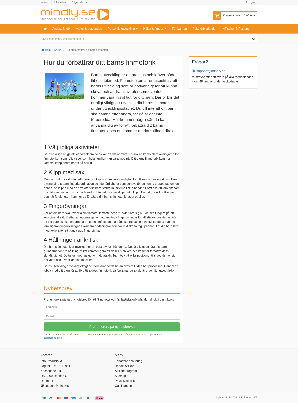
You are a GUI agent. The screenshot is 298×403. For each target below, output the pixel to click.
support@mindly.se (208, 71)
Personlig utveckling (123, 28)
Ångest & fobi (61, 28)
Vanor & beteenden (89, 28)
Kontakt (44, 2)
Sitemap (120, 375)
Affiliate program (126, 371)
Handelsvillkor (124, 366)
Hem (46, 49)
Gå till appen (123, 385)
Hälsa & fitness (154, 28)
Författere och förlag (128, 361)
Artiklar (58, 49)
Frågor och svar (80, 2)
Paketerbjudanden (205, 28)
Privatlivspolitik (125, 380)
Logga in (251, 2)
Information (60, 2)
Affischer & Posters (236, 28)
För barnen (179, 28)
